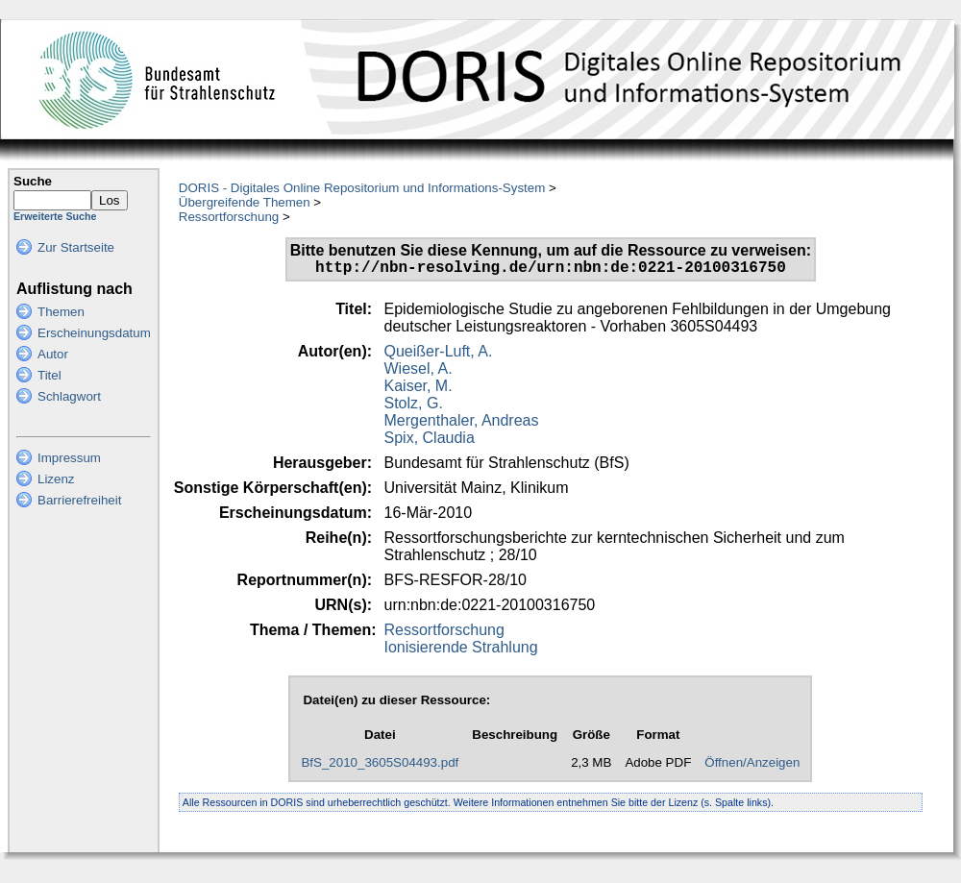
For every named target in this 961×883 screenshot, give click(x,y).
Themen (61, 312)
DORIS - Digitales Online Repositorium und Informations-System (362, 188)
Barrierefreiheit (79, 500)
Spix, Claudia (429, 441)
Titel (49, 375)
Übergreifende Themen (244, 202)
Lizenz (56, 479)
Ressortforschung (229, 216)
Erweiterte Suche (54, 216)
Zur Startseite (75, 247)
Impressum (69, 458)
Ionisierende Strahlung (461, 651)
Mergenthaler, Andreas (461, 424)
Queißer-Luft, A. (438, 355)
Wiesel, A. (418, 372)
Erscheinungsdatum (94, 333)
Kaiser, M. (418, 389)
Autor (52, 354)
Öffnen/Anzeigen (752, 766)
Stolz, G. (413, 407)
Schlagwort (69, 396)
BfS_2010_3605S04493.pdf (379, 766)
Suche (32, 181)
